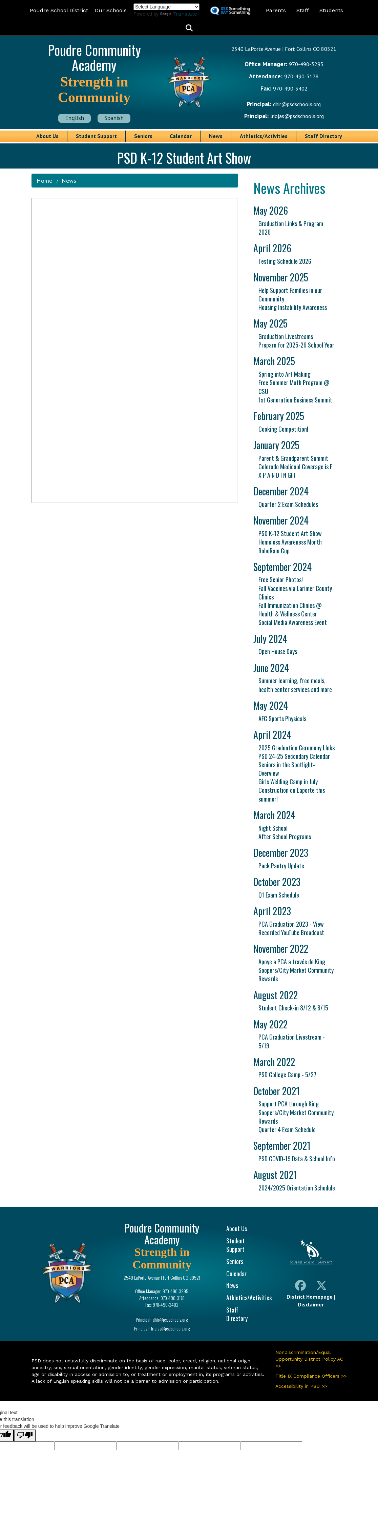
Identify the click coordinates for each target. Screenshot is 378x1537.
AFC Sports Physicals (282, 718)
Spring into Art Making (284, 374)
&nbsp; (134, 350)
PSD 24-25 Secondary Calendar (294, 756)
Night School (273, 828)
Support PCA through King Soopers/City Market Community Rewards (296, 1112)
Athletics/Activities (264, 136)
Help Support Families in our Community (290, 294)
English (74, 118)
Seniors (143, 136)
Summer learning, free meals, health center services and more (295, 684)
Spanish (114, 118)
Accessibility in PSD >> (301, 1386)
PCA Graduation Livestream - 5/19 (291, 1041)
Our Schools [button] (111, 10)
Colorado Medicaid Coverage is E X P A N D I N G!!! (295, 470)
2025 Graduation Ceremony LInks (296, 747)
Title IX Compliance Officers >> (310, 1376)
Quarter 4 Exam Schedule (287, 1129)
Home (44, 180)
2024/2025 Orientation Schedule (296, 1187)
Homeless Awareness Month (290, 541)
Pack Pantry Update (281, 865)
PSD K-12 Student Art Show (290, 533)
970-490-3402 (290, 88)
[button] (189, 28)
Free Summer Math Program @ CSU (294, 386)
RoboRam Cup (274, 550)
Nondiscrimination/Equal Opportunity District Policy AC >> (309, 1358)
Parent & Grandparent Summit (293, 458)
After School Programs (284, 836)
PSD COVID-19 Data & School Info (296, 1158)
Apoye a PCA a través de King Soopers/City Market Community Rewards (296, 970)
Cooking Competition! (283, 429)
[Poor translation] (25, 1435)
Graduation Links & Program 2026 (290, 227)
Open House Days (277, 651)
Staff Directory (323, 136)
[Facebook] (300, 1286)
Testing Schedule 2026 (284, 261)
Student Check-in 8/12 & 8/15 (293, 1007)
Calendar (181, 136)
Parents (276, 10)
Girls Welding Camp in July (288, 781)
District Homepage (310, 1296)
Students (331, 10)
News (216, 136)
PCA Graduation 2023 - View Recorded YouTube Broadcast (291, 928)
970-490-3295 (306, 64)
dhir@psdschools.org (297, 104)
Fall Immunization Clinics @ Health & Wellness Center (290, 609)
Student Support (96, 136)
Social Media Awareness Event (292, 622)
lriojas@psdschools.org (297, 116)
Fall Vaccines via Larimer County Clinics (295, 592)
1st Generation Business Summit (295, 399)
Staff (302, 10)
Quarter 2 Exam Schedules (288, 504)
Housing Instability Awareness (292, 307)
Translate (178, 14)
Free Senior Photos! (280, 579)
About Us (47, 136)
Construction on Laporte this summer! (291, 794)
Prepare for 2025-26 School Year (296, 344)
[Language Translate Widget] (166, 6)
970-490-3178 (301, 76)
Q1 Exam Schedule (278, 894)
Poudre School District (59, 10)
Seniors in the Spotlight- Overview (286, 768)
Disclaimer (311, 1304)
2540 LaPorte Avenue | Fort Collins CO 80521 (283, 48)
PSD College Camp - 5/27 (287, 1074)
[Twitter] (321, 1286)
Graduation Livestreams (285, 336)
